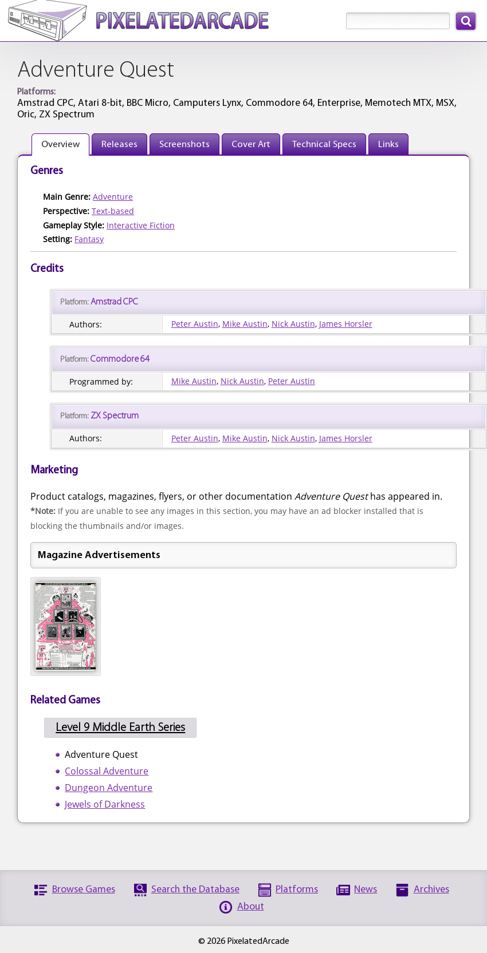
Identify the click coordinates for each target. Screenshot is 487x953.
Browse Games (83, 890)
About (250, 907)
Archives (431, 890)
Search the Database (195, 890)
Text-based (113, 210)
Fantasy (89, 239)
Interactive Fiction (141, 225)
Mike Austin (245, 323)
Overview (60, 144)
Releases (119, 144)
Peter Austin (194, 323)
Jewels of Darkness (105, 804)
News (365, 890)
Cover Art (250, 144)
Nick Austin (293, 323)
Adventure (113, 196)
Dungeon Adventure (108, 787)
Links (388, 144)
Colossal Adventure (106, 771)
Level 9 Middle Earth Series (120, 728)
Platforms (297, 890)
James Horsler (345, 323)
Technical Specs (324, 144)
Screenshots (184, 144)
